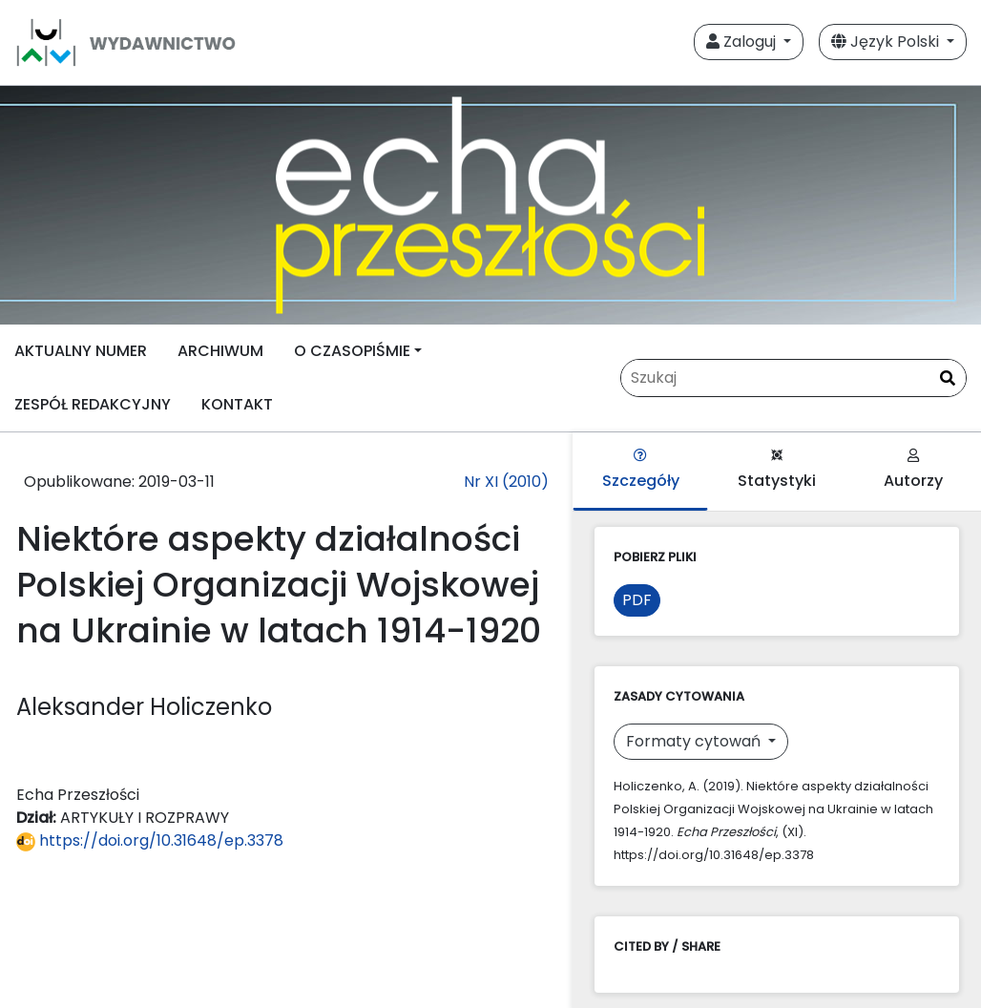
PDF (637, 600)
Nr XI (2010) (506, 482)
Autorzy (913, 470)
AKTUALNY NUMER (80, 351)
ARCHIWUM (220, 351)
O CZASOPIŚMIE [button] (352, 351)
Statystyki (777, 470)
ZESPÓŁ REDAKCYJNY (92, 404)
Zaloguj (743, 41)
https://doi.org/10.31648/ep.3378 (149, 840)
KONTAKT (237, 404)
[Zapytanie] (793, 378)
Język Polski (887, 41)
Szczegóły (640, 470)
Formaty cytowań (695, 741)
